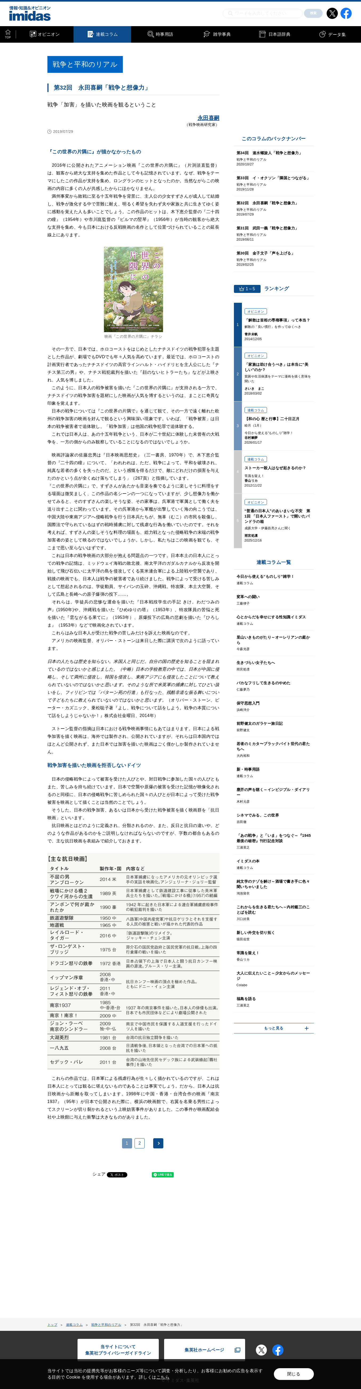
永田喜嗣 (209, 118)
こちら (163, 1377)
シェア (99, 1174)
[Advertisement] (90, 1250)
